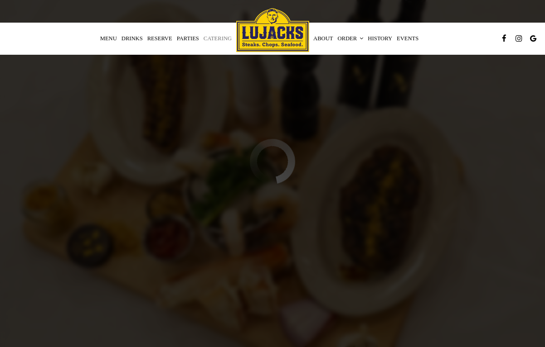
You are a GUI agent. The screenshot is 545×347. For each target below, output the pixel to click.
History (380, 38)
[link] (272, 30)
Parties (188, 38)
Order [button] (351, 38)
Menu (108, 38)
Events (407, 38)
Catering (218, 38)
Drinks (132, 38)
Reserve (159, 38)
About (323, 38)
